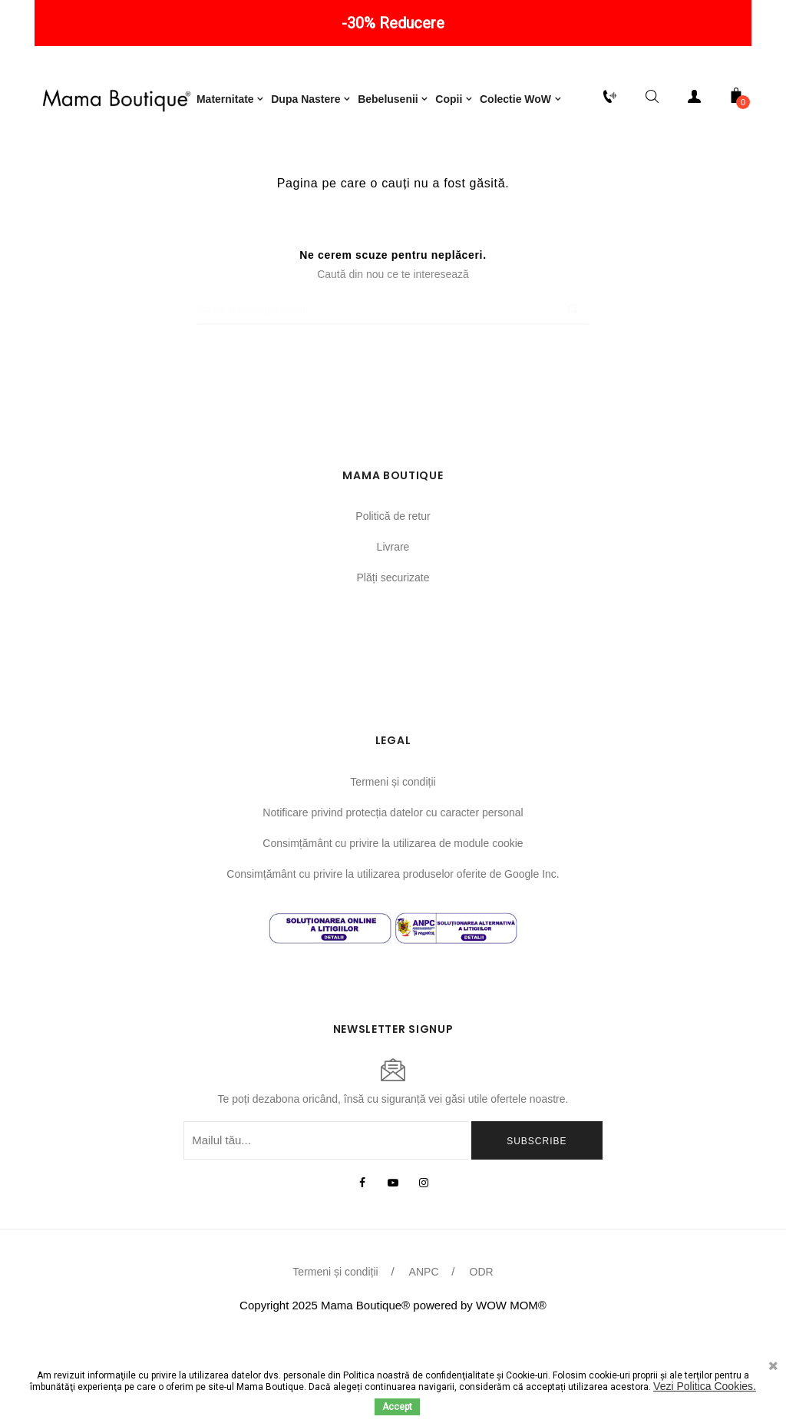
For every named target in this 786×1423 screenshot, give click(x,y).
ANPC (424, 1350)
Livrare (393, 625)
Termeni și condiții (392, 859)
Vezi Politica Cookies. (704, 1386)
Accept (397, 1406)
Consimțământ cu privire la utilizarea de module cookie (393, 921)
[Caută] (393, 387)
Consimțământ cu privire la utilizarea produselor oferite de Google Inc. (392, 951)
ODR (482, 1350)
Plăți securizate (393, 656)
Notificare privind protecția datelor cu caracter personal (393, 890)
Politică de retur (392, 594)
